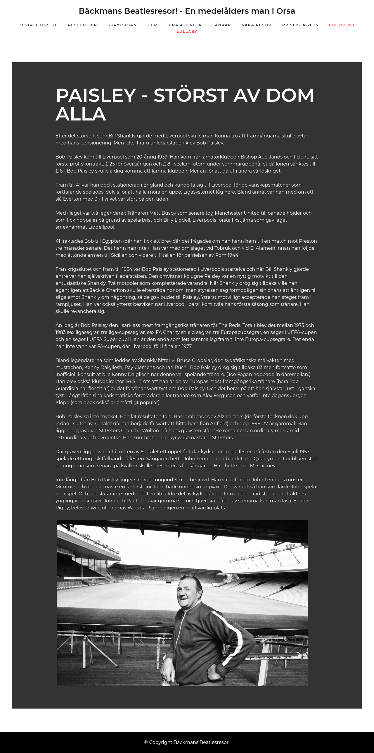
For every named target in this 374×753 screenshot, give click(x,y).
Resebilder (82, 25)
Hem (153, 25)
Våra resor (256, 25)
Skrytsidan (122, 25)
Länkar (221, 25)
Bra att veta (185, 25)
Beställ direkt (37, 25)
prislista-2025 (300, 25)
